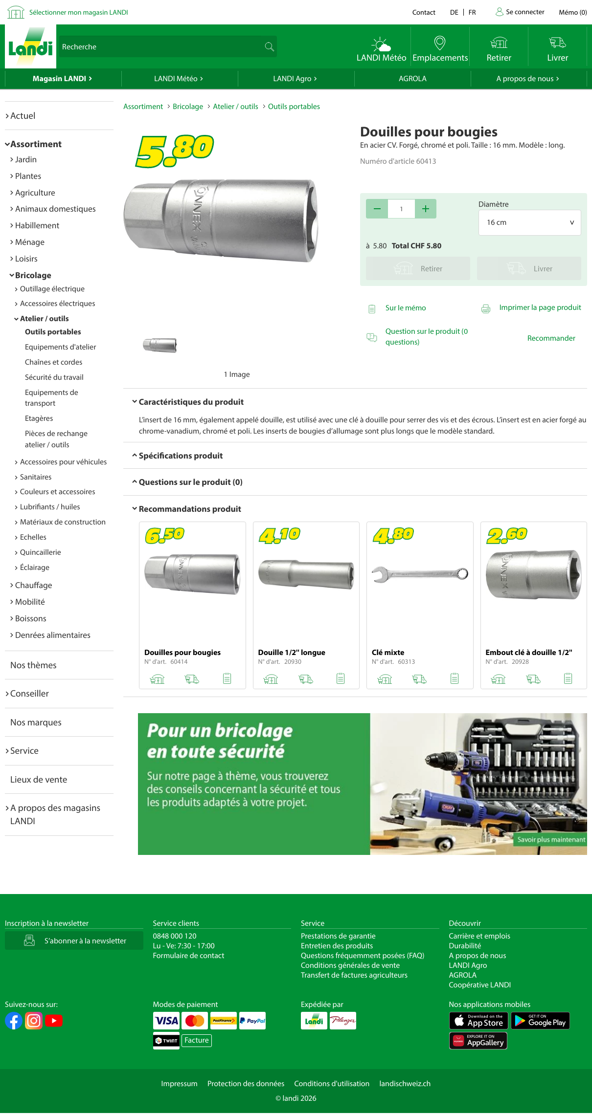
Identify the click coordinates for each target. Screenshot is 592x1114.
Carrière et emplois (480, 936)
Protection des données (246, 1084)
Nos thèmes (33, 665)
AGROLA (413, 79)
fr (472, 12)
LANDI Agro (292, 79)
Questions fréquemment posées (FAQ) (363, 956)
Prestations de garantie (338, 936)
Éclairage (34, 567)
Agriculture (35, 192)
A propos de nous (524, 79)
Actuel (22, 115)
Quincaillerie (40, 552)
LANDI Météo (176, 79)
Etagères (39, 418)
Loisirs (26, 258)
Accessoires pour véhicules (63, 462)
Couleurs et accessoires (57, 492)
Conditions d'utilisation (331, 1084)
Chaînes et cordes (53, 362)
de (454, 12)
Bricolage (33, 275)
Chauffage (33, 584)
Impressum (179, 1084)
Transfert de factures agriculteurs (354, 975)
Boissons (30, 618)
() (573, 12)
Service (24, 750)
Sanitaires (35, 477)
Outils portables (53, 332)
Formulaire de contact (189, 956)
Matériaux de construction (63, 522)
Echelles (33, 537)
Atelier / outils (44, 319)
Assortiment (36, 144)
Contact (423, 12)
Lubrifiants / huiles (50, 507)
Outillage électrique (52, 289)
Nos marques (36, 722)
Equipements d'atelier (60, 347)
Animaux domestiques (55, 208)
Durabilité (465, 946)
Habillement (37, 225)
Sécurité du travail (54, 377)
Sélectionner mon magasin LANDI (78, 12)
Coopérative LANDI (480, 985)
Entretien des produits (337, 946)
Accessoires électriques (57, 303)
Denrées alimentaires (53, 634)
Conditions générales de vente (350, 965)
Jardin (26, 159)
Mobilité (30, 601)
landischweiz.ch (405, 1084)
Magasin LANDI (59, 79)
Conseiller (29, 693)
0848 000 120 (175, 936)
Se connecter (525, 11)
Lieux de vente (38, 779)
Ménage (30, 241)
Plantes (28, 175)
